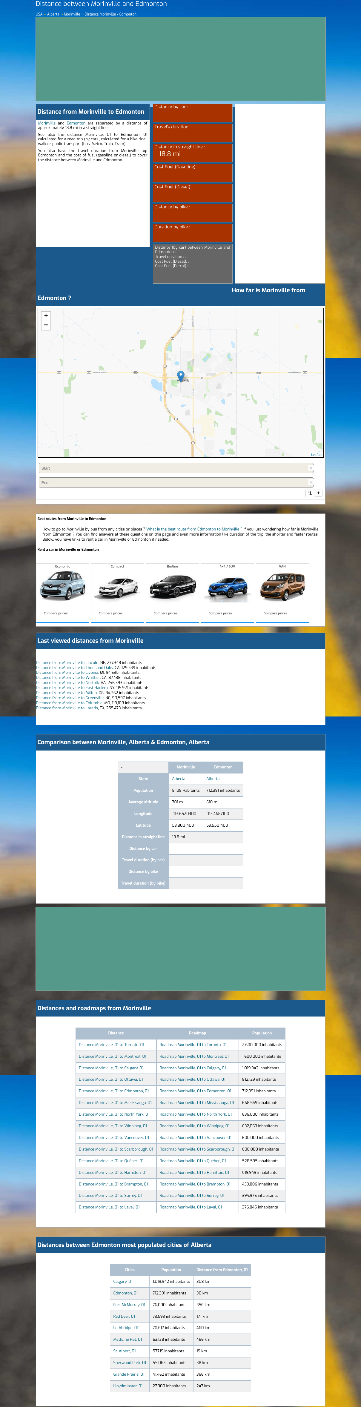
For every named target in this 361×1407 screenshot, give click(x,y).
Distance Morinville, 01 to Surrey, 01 (110, 1196)
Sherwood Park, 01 (129, 1363)
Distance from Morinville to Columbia (69, 703)
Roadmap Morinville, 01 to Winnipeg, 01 (194, 1126)
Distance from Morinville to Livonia (67, 673)
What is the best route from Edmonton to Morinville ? (194, 529)
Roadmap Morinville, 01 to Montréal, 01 (194, 1057)
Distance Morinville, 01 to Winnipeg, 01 (113, 1126)
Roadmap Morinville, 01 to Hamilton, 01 (194, 1173)
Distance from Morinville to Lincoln (67, 663)
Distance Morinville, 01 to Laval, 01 (109, 1207)
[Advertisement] (180, 59)
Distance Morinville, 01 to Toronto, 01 (111, 1045)
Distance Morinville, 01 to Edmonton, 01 (114, 1091)
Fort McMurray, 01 (129, 1305)
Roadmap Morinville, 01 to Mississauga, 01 (197, 1103)
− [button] (46, 325)
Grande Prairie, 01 (128, 1374)
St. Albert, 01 (124, 1351)
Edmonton (76, 123)
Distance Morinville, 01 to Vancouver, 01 (114, 1138)
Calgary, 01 (122, 1282)
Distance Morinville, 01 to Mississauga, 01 (115, 1103)
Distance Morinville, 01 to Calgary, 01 (111, 1068)
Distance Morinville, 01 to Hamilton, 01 (112, 1173)
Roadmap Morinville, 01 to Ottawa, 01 (192, 1079)
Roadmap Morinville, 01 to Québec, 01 (193, 1161)
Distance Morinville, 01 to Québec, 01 (111, 1161)
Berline (172, 591)
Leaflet (316, 455)
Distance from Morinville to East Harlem (72, 688)
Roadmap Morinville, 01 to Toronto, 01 (193, 1045)
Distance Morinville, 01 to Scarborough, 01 (116, 1149)
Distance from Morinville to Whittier (68, 678)
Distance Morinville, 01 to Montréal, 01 (112, 1057)
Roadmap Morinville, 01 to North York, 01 (196, 1114)
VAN (282, 591)
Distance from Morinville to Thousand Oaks (74, 668)
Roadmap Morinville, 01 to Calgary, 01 (193, 1068)
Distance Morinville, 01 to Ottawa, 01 (111, 1079)
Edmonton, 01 (125, 1293)
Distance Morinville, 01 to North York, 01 (114, 1114)
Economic (63, 591)
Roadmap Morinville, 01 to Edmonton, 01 (195, 1091)
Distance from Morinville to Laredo (67, 708)
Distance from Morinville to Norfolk (67, 683)
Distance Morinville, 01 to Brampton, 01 (113, 1184)
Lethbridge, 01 (125, 1328)
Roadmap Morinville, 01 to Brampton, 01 (195, 1184)
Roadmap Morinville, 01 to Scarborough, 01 (198, 1149)
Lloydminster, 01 (127, 1386)
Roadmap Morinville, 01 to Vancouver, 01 (195, 1138)
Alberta (178, 779)
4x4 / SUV (227, 591)
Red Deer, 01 (124, 1317)
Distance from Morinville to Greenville (70, 698)
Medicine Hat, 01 (127, 1340)
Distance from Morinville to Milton (66, 693)
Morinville (47, 123)
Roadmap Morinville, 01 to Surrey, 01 (192, 1196)
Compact (118, 591)
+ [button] (46, 316)
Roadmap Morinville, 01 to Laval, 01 (191, 1207)
